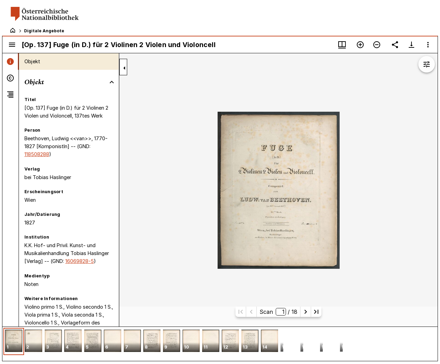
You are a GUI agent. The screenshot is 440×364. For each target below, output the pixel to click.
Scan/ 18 (278, 312)
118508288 (36, 154)
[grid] (220, 344)
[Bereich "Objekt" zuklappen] (112, 82)
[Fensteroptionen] (428, 44)
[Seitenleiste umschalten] (12, 44)
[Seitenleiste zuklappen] (124, 68)
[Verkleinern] (376, 44)
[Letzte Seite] (316, 312)
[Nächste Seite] (305, 312)
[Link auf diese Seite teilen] (395, 44)
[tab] (10, 61)
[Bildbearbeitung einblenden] (426, 64)
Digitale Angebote (44, 30)
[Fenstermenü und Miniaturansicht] (342, 44)
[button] (13, 341)
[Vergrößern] (360, 44)
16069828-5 (79, 261)
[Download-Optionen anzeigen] (411, 44)
